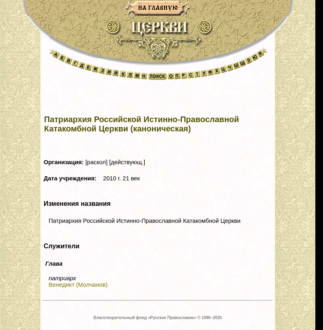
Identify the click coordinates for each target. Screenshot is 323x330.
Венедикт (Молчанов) (78, 284)
